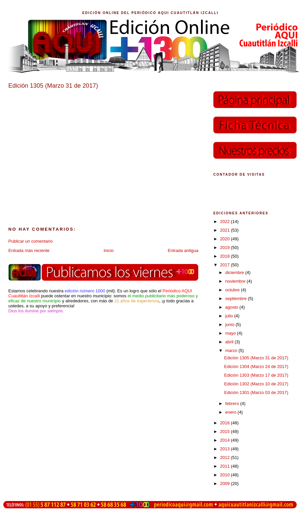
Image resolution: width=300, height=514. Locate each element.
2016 (225, 422)
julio (229, 315)
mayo (231, 333)
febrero (232, 403)
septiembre (236, 298)
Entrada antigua (183, 250)
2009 (225, 483)
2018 (225, 256)
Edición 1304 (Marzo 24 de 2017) (256, 366)
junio (230, 324)
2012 (225, 457)
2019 (225, 247)
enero (231, 412)
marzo (232, 350)
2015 (225, 431)
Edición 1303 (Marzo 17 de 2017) (256, 375)
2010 (225, 474)
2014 (225, 440)
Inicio (109, 250)
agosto (232, 307)
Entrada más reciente (29, 250)
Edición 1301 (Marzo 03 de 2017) (256, 392)
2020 (225, 238)
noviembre (236, 281)
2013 (225, 448)
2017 (225, 264)
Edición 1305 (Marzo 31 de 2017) (256, 357)
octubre (233, 289)
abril (230, 341)
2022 (225, 221)
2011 (225, 466)
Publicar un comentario (30, 241)
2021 (225, 230)
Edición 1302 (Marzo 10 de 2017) (256, 383)
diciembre (235, 272)
